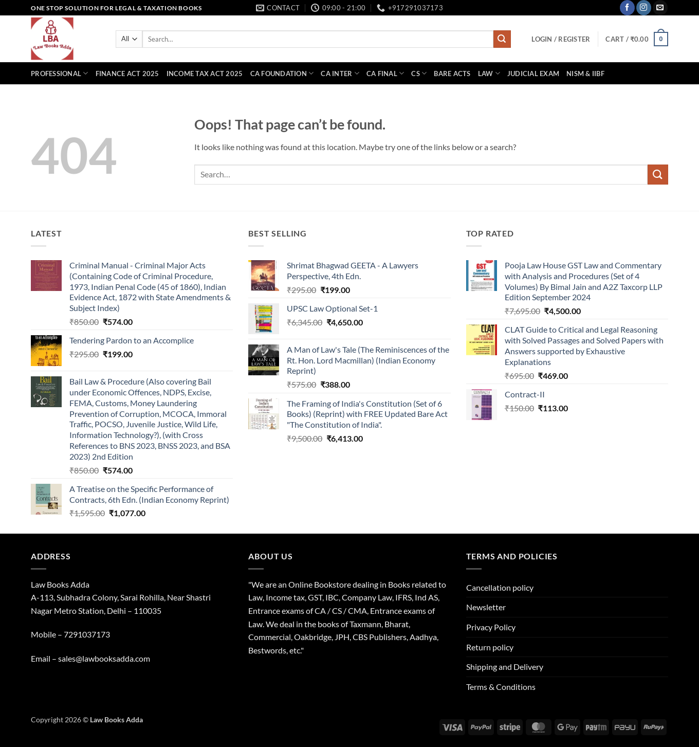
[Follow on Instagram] (643, 7)
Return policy (489, 647)
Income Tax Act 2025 (205, 73)
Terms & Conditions (501, 686)
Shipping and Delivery (504, 666)
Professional (59, 73)
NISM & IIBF (585, 73)
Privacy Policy (491, 627)
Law (489, 73)
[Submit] (502, 39)
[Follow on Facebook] (627, 7)
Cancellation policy (500, 587)
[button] (560, 39)
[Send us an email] (660, 7)
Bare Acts (452, 73)
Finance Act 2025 (127, 73)
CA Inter (340, 73)
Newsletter (486, 607)
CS (419, 73)
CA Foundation (282, 73)
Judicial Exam (533, 73)
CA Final (385, 73)
